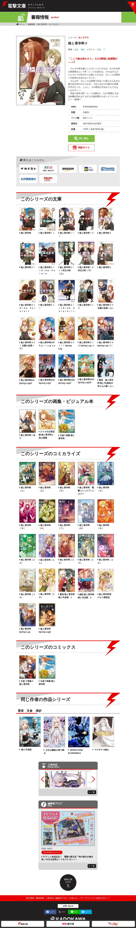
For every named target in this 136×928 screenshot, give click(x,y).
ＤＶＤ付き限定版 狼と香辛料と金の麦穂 (47, 434)
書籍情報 (31, 24)
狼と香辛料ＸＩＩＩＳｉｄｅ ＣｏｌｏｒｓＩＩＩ (66, 308)
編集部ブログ (61, 898)
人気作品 (50, 898)
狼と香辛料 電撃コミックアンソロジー (86, 490)
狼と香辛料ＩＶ (86, 233)
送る (75, 912)
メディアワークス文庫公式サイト (94, 898)
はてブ (87, 912)
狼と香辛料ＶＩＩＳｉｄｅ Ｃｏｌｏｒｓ (47, 270)
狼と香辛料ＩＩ (47, 233)
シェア (52, 912)
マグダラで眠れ (101, 750)
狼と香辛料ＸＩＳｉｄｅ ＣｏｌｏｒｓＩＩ (27, 308)
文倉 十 (101, 49)
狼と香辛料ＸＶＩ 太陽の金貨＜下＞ (27, 345)
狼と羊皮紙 (26, 749)
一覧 (93, 792)
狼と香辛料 (42, 24)
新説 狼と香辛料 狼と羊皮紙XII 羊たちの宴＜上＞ (105, 383)
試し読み (84, 138)
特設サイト (84, 147)
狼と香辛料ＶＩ (28, 267)
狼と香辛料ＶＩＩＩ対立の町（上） (66, 270)
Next (93, 779)
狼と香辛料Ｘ (105, 267)
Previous (42, 779)
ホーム (22, 24)
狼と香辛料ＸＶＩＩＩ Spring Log (66, 345)
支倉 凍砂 (79, 49)
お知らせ (73, 898)
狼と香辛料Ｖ (105, 233)
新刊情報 (30, 898)
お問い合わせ (68, 906)
